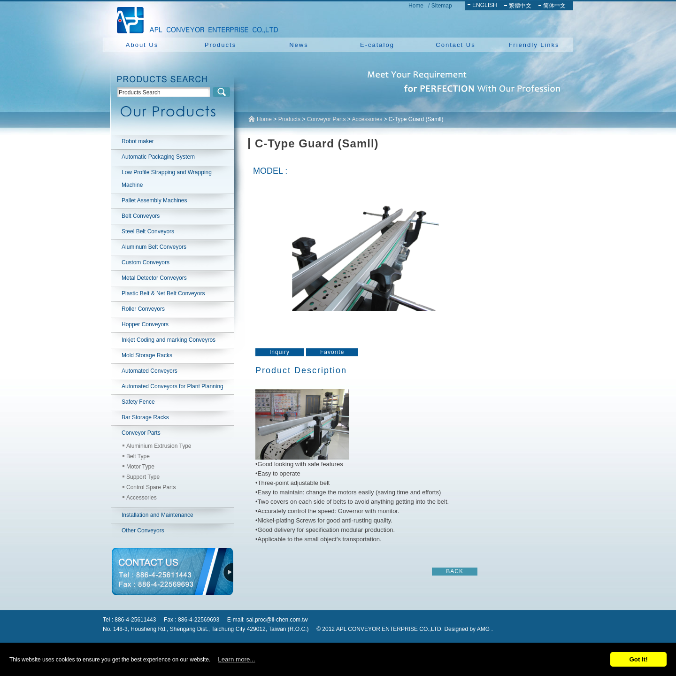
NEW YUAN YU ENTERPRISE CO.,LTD (195, 19)
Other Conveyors (143, 530)
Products (220, 44)
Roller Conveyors (143, 309)
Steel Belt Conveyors (148, 231)
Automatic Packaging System (158, 157)
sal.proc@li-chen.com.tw (277, 619)
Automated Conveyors (149, 371)
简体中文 (554, 5)
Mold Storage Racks (147, 355)
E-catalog (377, 44)
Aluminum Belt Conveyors (154, 247)
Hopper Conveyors (145, 324)
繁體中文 (520, 5)
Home (415, 5)
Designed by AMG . (468, 629)
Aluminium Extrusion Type (159, 446)
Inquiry (279, 352)
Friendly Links (533, 44)
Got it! (638, 659)
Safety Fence (138, 402)
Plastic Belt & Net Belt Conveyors (163, 293)
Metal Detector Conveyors (154, 278)
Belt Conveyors (141, 216)
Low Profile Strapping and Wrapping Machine (167, 178)
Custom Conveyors (145, 262)
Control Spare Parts (151, 487)
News (298, 44)
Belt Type (138, 456)
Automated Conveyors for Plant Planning (172, 386)
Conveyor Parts (141, 433)
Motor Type (140, 466)
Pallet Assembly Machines (154, 200)
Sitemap (441, 5)
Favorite (332, 352)
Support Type (143, 477)
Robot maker (138, 141)
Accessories (141, 497)
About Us (142, 44)
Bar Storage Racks (145, 417)
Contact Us (455, 44)
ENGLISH (484, 5)
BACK (454, 571)
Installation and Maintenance (157, 515)
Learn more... (236, 659)
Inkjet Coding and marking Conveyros (168, 340)
